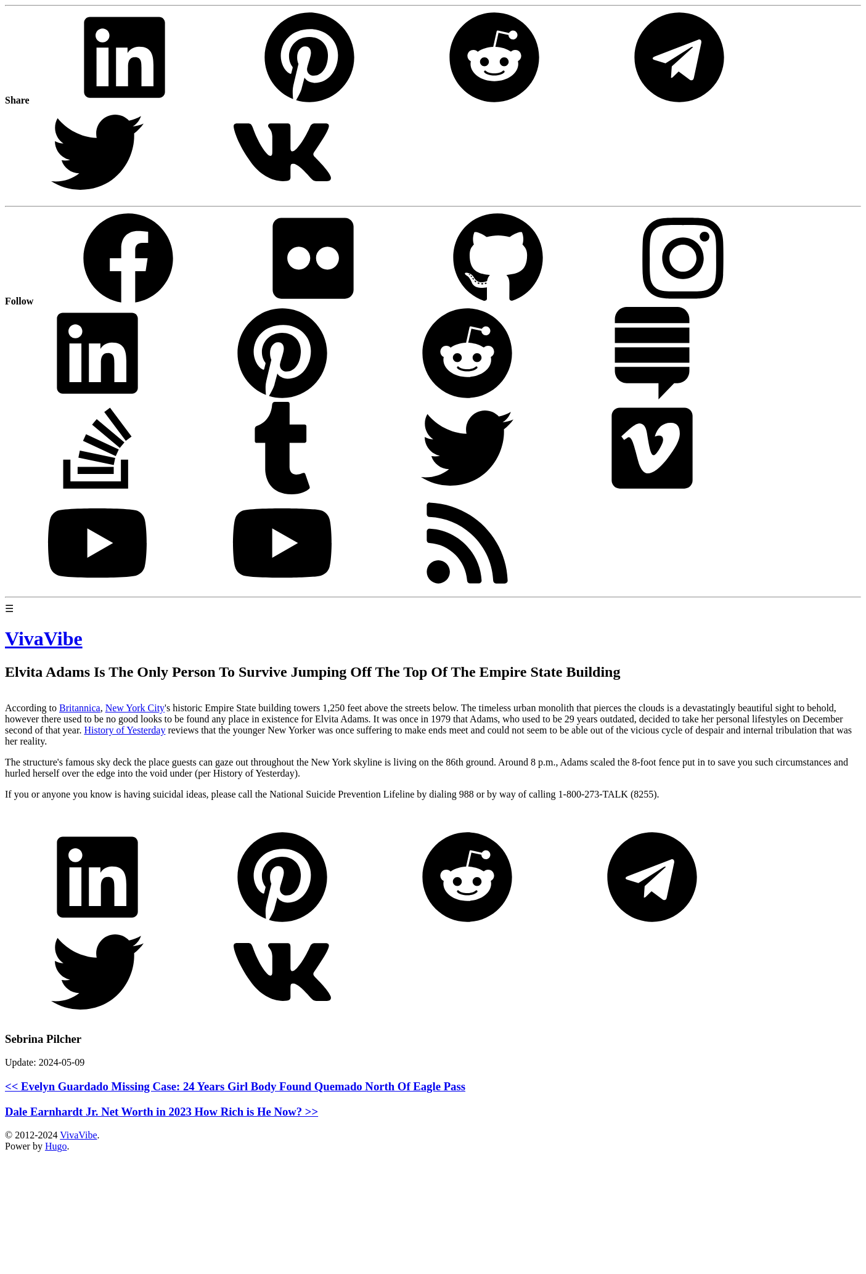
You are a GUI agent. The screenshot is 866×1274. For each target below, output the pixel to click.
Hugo (56, 1146)
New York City (135, 708)
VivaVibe (78, 1135)
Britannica (79, 708)
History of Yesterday (124, 730)
